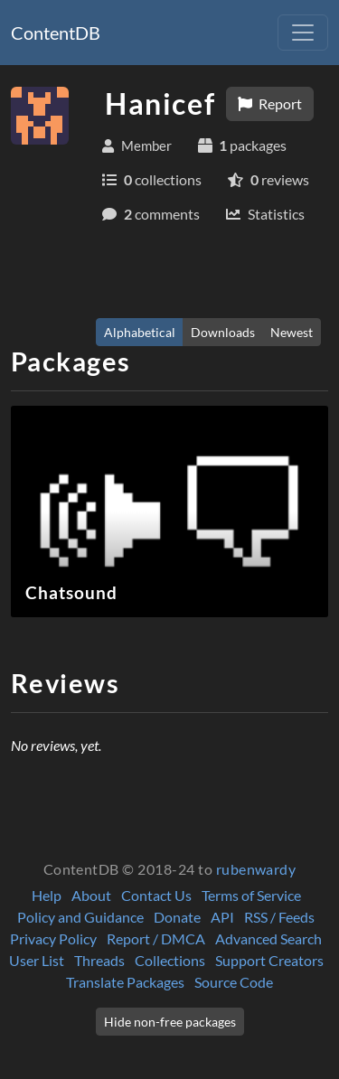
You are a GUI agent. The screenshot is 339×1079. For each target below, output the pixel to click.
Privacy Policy (53, 938)
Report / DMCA (156, 938)
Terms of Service (251, 895)
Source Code (233, 981)
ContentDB (55, 32)
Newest (291, 332)
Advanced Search (268, 938)
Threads (99, 960)
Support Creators (269, 960)
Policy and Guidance (80, 916)
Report (270, 103)
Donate (177, 916)
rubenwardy (256, 868)
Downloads (223, 332)
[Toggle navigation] (303, 32)
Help (46, 895)
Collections (170, 960)
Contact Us (156, 895)
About (91, 895)
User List (36, 960)
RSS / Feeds (279, 916)
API (222, 916)
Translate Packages (125, 981)
